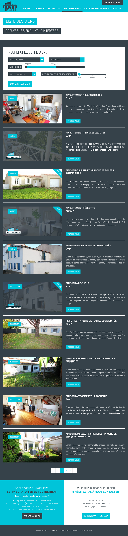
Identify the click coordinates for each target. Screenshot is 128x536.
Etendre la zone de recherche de (59, 74)
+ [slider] (55, 67)
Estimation (54, 8)
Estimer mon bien (32, 516)
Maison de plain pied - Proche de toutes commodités (90, 171)
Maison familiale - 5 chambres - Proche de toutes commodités (91, 435)
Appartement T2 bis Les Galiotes (85, 133)
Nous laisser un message (96, 516)
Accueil (27, 8)
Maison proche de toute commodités (88, 245)
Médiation (74, 531)
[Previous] (53, 470)
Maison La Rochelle (77, 283)
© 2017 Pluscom (87, 531)
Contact (118, 8)
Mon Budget (15, 66)
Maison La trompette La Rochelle (86, 396)
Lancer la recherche (20, 83)
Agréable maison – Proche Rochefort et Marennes (90, 359)
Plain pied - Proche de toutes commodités (91, 321)
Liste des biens (72, 8)
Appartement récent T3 (80, 208)
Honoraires (65, 531)
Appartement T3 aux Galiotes (84, 95)
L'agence (39, 8)
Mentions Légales (42, 531)
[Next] (74, 470)
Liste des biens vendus (97, 8)
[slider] (79, 74)
